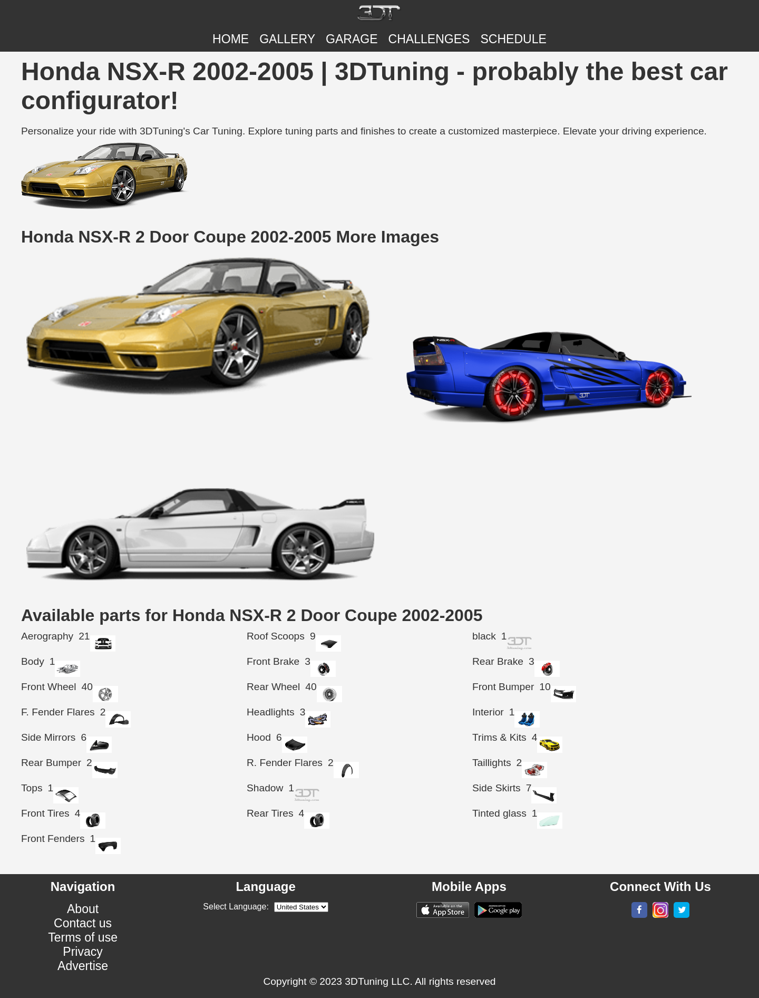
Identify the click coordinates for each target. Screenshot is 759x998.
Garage (352, 39)
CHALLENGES (429, 39)
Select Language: (236, 906)
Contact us (83, 923)
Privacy (83, 951)
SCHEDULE (513, 39)
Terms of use (83, 937)
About (83, 909)
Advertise (82, 966)
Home (230, 39)
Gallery (287, 39)
